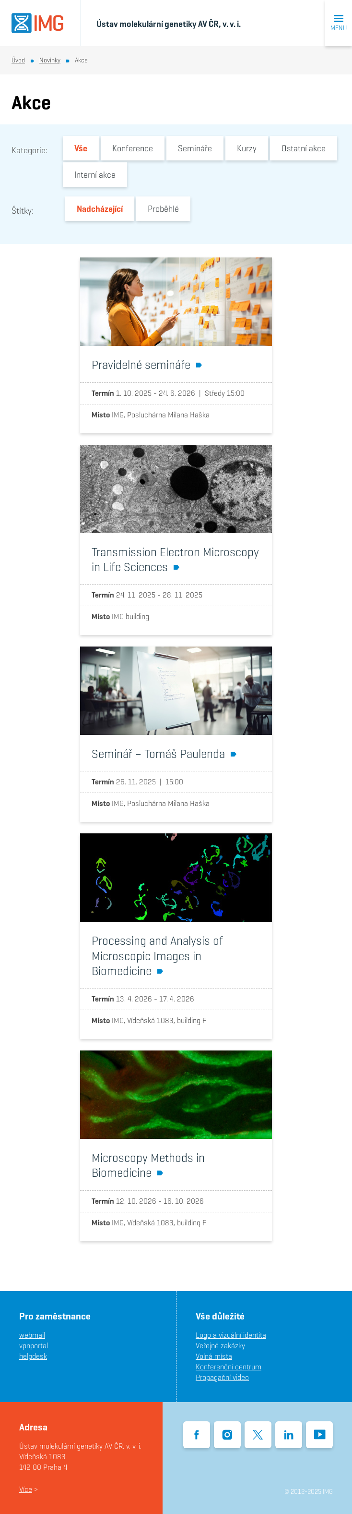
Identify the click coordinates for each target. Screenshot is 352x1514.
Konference (132, 148)
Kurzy (247, 148)
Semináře (195, 148)
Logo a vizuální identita (231, 1335)
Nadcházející (100, 208)
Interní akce (95, 174)
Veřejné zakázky (220, 1346)
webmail (32, 1335)
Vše (80, 148)
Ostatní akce (304, 148)
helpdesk (33, 1356)
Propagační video (222, 1377)
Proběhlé (163, 208)
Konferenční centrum (228, 1367)
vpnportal (33, 1346)
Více (25, 1489)
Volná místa (214, 1356)
